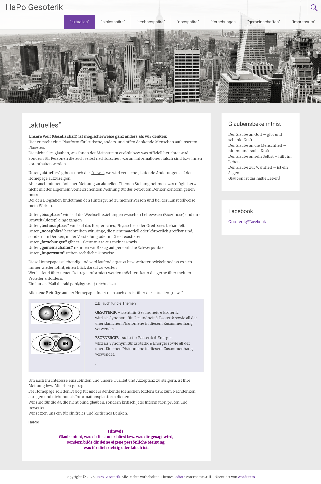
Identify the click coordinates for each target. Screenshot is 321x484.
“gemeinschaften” (263, 21)
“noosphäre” (188, 21)
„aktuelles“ (45, 125)
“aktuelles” (79, 21)
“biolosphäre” (113, 21)
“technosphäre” (151, 21)
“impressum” (303, 21)
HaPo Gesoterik (34, 7)
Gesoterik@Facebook (247, 221)
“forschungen (223, 21)
